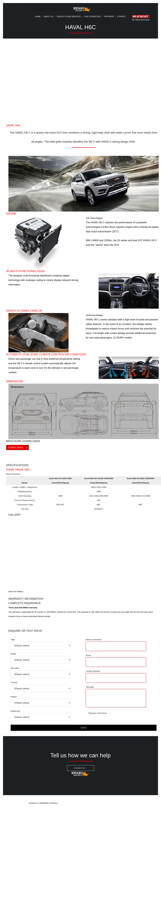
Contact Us (79, 768)
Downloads (15, 447)
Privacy (53, 803)
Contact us (33, 803)
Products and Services (69, 17)
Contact (121, 17)
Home (37, 17)
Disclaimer (44, 803)
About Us (48, 17)
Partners (109, 17)
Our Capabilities (92, 17)
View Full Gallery (15, 591)
